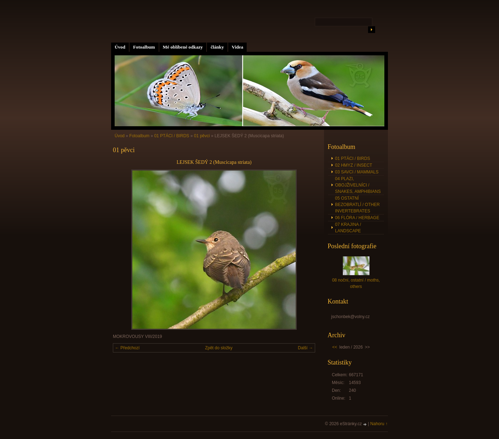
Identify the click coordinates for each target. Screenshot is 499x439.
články (217, 47)
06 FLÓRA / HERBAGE (357, 217)
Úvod (120, 47)
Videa (237, 47)
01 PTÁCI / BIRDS (171, 135)
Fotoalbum (144, 47)
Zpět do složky (218, 347)
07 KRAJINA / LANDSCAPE (348, 227)
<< (334, 347)
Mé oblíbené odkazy (183, 47)
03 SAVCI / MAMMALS (356, 172)
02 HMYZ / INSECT (353, 165)
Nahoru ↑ (379, 423)
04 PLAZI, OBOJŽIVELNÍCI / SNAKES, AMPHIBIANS (358, 185)
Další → (305, 347)
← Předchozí (127, 347)
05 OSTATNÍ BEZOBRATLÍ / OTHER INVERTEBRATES (357, 204)
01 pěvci (202, 135)
